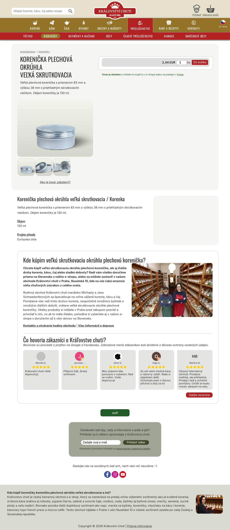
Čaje (67, 28)
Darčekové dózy (196, 36)
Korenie (35, 28)
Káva (52, 28)
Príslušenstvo (140, 28)
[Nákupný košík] (210, 11)
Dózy (109, 36)
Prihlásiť (196, 14)
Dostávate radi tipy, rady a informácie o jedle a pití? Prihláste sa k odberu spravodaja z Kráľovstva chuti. (115, 432)
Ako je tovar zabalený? (55, 182)
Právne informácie (139, 526)
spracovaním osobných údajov (133, 448)
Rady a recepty (169, 28)
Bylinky (84, 28)
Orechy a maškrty (109, 28)
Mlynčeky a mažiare (81, 36)
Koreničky (50, 36)
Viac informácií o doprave (96, 325)
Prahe (180, 74)
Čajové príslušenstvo (138, 36)
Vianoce (169, 36)
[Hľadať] (70, 11)
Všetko (28, 36)
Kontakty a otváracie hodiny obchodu (49, 325)
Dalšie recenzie (199, 395)
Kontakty (194, 28)
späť (115, 413)
